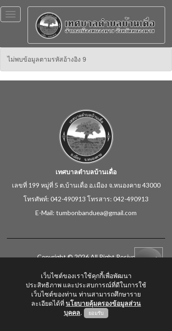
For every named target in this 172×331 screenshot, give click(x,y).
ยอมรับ (96, 313)
